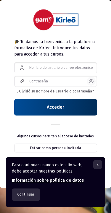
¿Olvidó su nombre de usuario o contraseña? (55, 91)
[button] (91, 81)
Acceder (55, 107)
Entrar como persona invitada (55, 148)
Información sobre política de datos (48, 180)
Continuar (25, 194)
